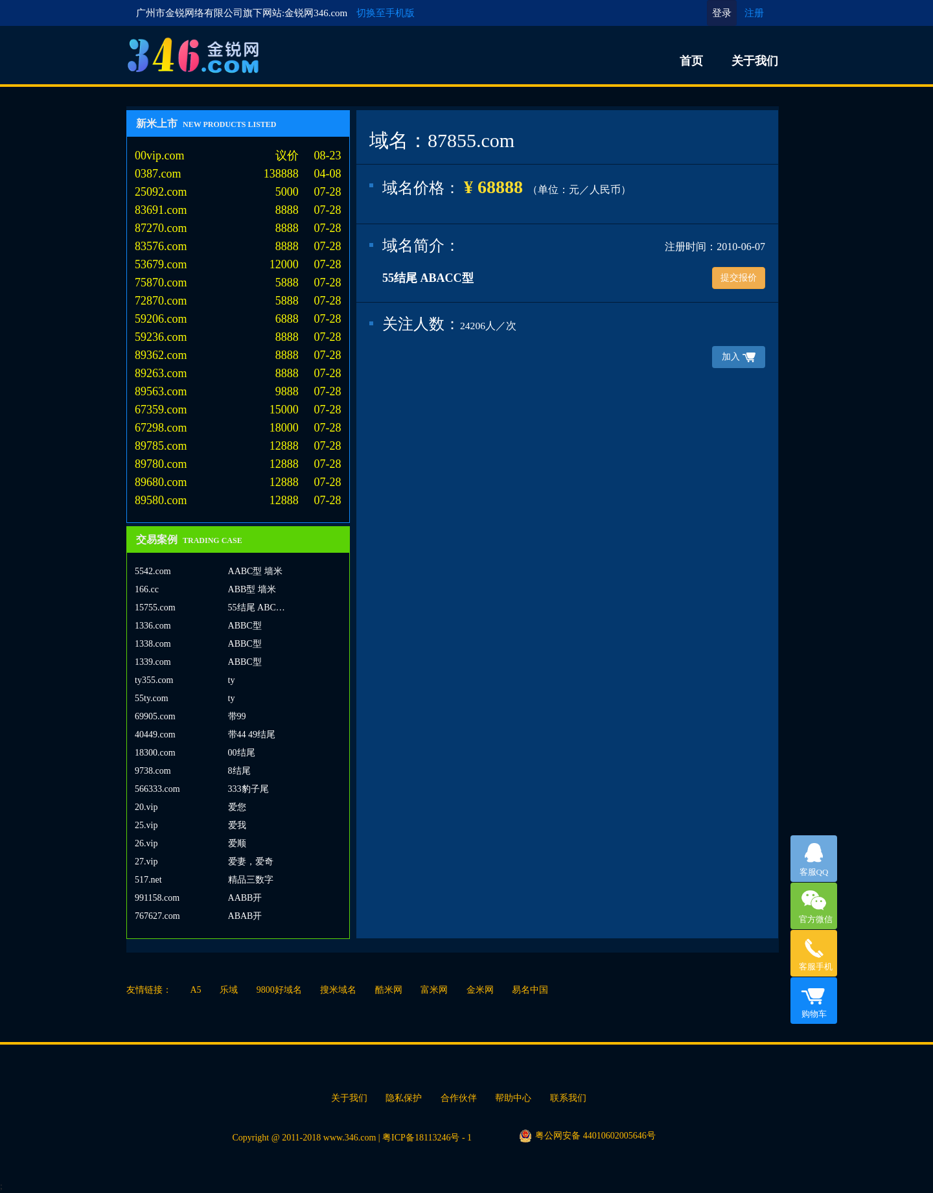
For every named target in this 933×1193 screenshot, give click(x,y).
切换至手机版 (385, 13)
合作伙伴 (459, 1098)
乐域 (229, 990)
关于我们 (754, 60)
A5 (196, 990)
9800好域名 (279, 990)
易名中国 (530, 990)
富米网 (434, 990)
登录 (721, 13)
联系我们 (568, 1098)
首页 (691, 60)
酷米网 (388, 990)
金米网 (480, 990)
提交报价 (738, 278)
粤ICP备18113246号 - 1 (427, 1137)
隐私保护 (404, 1098)
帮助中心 (513, 1098)
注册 (754, 13)
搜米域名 (338, 990)
